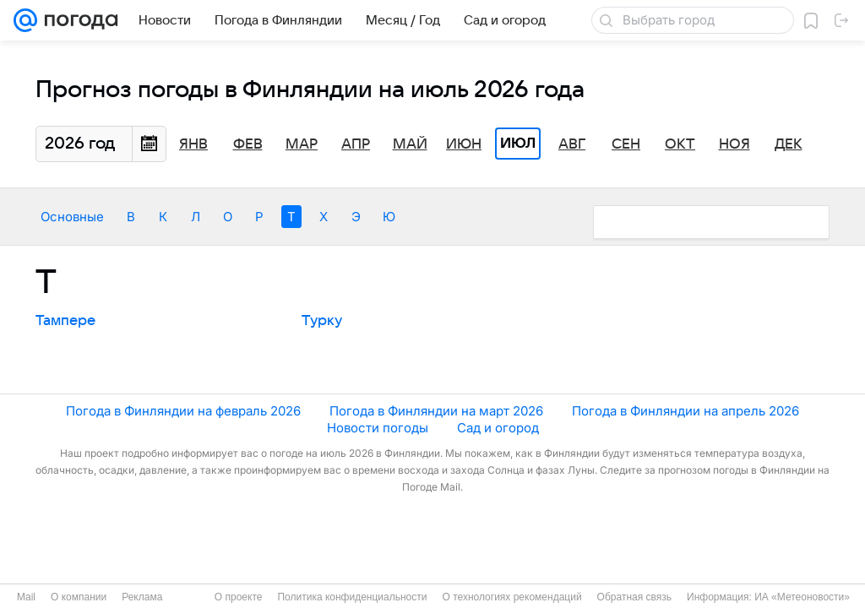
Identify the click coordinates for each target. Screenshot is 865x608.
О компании (78, 597)
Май (410, 144)
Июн (463, 144)
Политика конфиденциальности (352, 597)
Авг (571, 144)
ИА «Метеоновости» (802, 597)
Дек (788, 144)
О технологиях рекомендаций (511, 597)
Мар (302, 144)
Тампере (65, 320)
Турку (322, 320)
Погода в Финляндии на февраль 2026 (183, 411)
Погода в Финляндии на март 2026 (436, 411)
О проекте (239, 597)
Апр (355, 144)
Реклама (142, 597)
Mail (26, 597)
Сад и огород (498, 428)
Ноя (734, 144)
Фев (248, 144)
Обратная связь (634, 597)
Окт (680, 144)
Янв (193, 144)
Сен (626, 144)
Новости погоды (377, 428)
